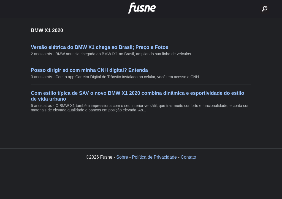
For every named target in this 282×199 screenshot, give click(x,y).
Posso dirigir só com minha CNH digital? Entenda (89, 70)
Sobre (122, 157)
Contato (188, 157)
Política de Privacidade (154, 157)
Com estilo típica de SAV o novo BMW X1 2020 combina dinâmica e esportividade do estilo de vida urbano (137, 96)
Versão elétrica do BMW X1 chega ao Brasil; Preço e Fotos (99, 47)
